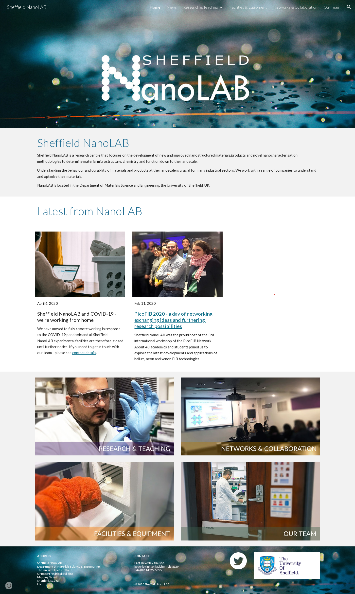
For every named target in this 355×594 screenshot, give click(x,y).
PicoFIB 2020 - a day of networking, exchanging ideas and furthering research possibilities (174, 320)
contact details (84, 353)
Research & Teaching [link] (200, 7)
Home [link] (155, 7)
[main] (177, 162)
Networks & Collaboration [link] (295, 7)
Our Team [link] (332, 7)
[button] (349, 7)
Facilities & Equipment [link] (248, 7)
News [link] (172, 7)
